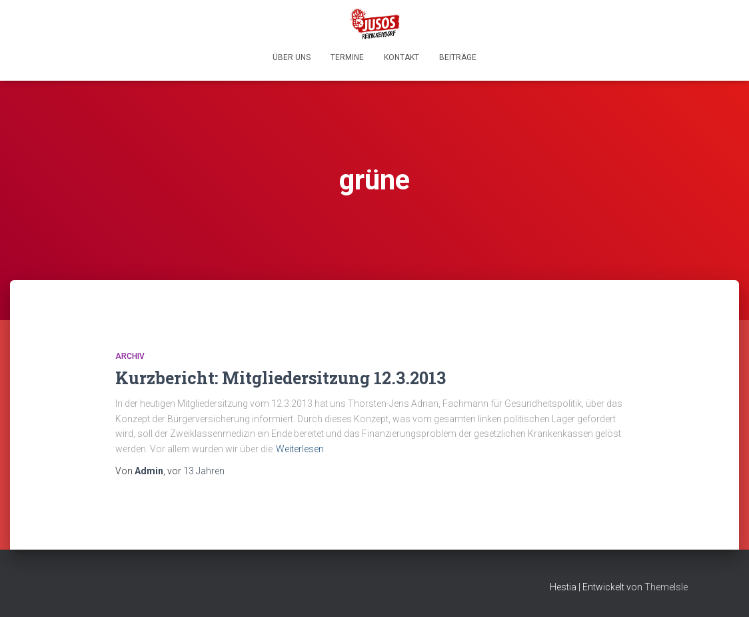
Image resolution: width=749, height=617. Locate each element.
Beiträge (457, 57)
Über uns (292, 57)
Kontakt (401, 57)
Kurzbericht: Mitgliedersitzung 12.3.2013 (280, 378)
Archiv (130, 356)
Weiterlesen (300, 449)
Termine (347, 57)
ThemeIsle (666, 587)
